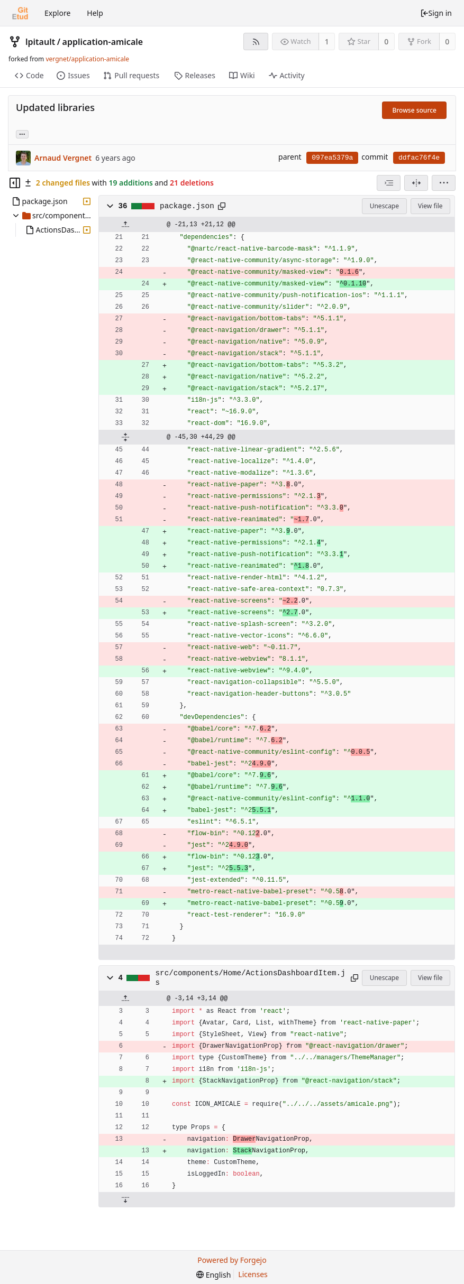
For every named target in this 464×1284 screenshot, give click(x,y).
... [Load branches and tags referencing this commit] (22, 133)
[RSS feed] (255, 41)
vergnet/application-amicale (87, 58)
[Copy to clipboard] (221, 206)
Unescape (384, 205)
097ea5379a (332, 158)
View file (430, 205)
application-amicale (102, 41)
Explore (57, 13)
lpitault (40, 41)
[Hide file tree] (15, 183)
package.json (187, 206)
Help (95, 13)
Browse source (414, 110)
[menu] (444, 183)
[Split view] (416, 183)
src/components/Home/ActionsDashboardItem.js (250, 978)
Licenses (253, 1274)
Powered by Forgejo (231, 1260)
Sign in (436, 13)
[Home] (20, 13)
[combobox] (389, 183)
